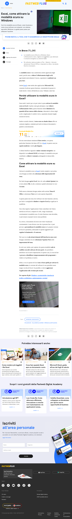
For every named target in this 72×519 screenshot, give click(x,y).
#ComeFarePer (28, 322)
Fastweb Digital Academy (42, 494)
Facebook (36, 43)
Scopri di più (28, 302)
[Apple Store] (41, 472)
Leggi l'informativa (7, 437)
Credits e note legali (6, 497)
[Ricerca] (63, 3)
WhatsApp (40, 43)
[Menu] (9, 3)
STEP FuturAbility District (42, 497)
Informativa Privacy (41, 513)
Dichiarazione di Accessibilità (66, 514)
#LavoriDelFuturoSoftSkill (38, 322)
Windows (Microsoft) (32, 319)
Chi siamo (4, 494)
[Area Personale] (66, 3)
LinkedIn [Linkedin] (28, 43)
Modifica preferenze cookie (57, 514)
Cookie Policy (49, 513)
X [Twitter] (32, 43)
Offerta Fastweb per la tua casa (54, 0)
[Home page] (36, 3)
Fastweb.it (4, 499)
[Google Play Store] (61, 472)
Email (43, 43)
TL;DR (32, 50)
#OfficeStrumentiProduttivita (50, 322)
